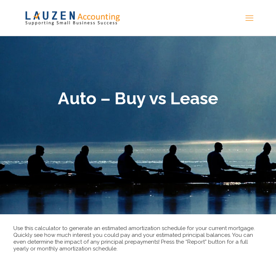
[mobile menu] (249, 18)
